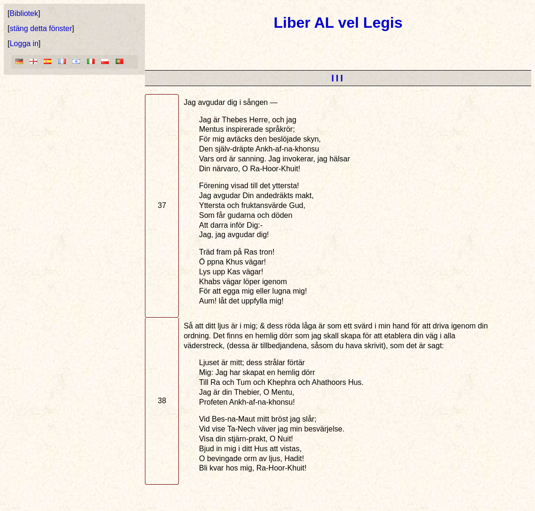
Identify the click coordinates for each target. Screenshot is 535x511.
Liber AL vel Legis (338, 22)
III (338, 78)
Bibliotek (23, 13)
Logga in (23, 44)
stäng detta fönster (40, 28)
